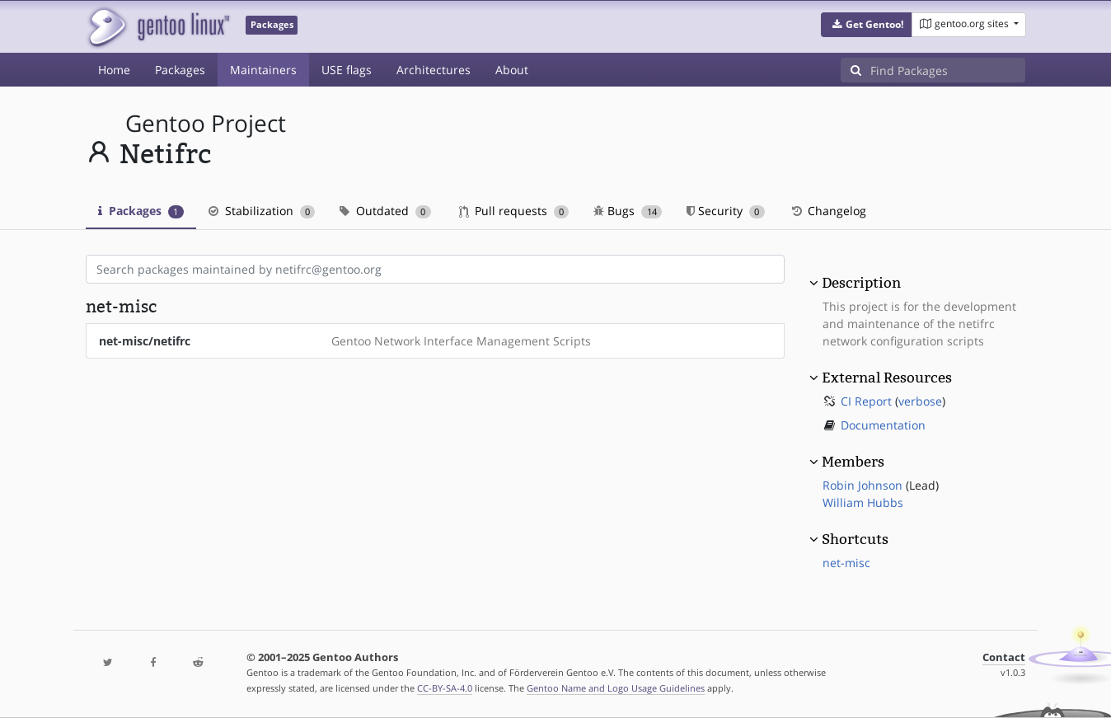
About (511, 69)
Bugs (627, 210)
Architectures (433, 69)
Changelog (828, 210)
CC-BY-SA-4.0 (444, 688)
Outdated (385, 210)
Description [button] (861, 283)
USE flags (346, 69)
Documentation (883, 425)
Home (114, 69)
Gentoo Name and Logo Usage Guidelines (616, 688)
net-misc (846, 562)
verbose (920, 401)
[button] (866, 24)
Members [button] (853, 461)
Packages (180, 69)
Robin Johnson (862, 485)
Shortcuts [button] (855, 539)
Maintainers (263, 69)
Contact (1003, 657)
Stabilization (262, 210)
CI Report (866, 401)
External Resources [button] (887, 377)
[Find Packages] (947, 70)
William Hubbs (863, 502)
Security (726, 210)
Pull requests (514, 210)
